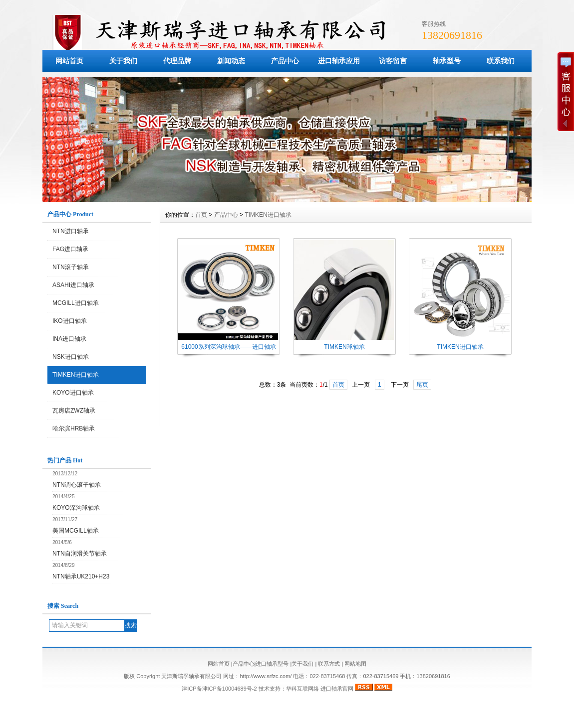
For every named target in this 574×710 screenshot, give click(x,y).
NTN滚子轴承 (70, 267)
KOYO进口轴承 (73, 392)
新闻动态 (231, 61)
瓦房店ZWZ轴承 (73, 410)
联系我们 (501, 61)
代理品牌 (177, 61)
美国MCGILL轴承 (75, 530)
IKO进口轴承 (69, 320)
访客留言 (393, 61)
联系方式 (329, 664)
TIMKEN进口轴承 (75, 374)
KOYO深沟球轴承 (76, 507)
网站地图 (355, 664)
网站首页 (69, 61)
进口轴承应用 (339, 61)
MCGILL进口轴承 (75, 302)
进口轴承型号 (272, 664)
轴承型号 (447, 61)
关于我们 (123, 61)
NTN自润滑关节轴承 (79, 553)
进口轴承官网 (336, 689)
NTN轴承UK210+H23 (80, 576)
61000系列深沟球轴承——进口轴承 (228, 346)
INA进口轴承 (69, 338)
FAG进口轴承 (70, 249)
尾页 (422, 384)
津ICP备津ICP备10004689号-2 (219, 689)
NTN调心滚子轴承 (76, 484)
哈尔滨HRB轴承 (73, 428)
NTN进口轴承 (70, 231)
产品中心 (285, 61)
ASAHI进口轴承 (73, 285)
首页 (201, 214)
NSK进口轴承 (70, 356)
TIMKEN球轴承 (344, 346)
